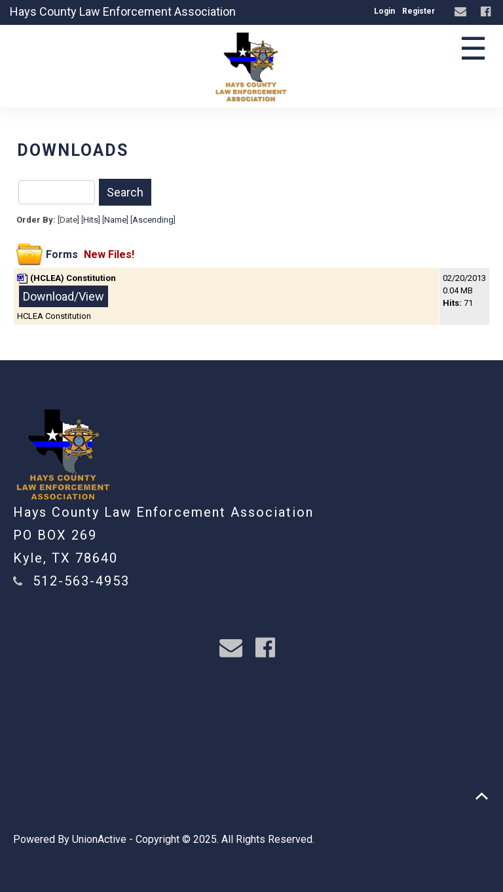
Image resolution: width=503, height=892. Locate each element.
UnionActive (99, 839)
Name (115, 220)
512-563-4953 (81, 581)
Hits (90, 220)
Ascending (153, 220)
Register (418, 11)
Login (384, 11)
